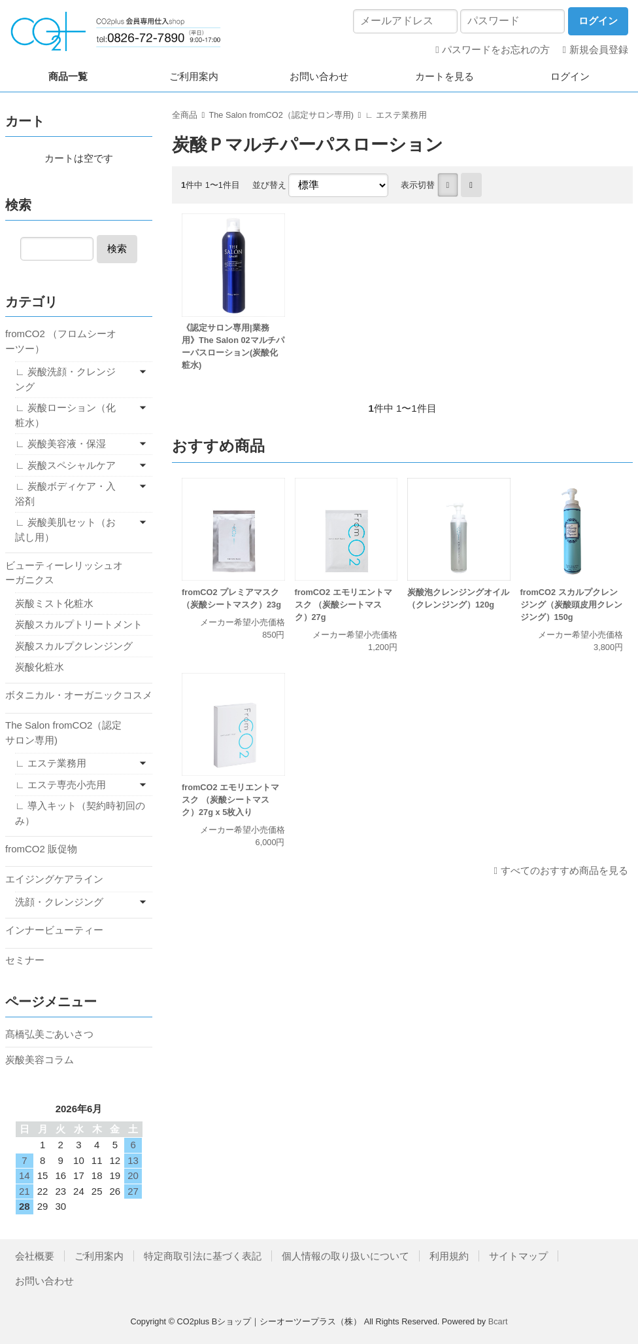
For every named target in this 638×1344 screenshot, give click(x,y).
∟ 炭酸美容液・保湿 (60, 443)
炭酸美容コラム (39, 1059)
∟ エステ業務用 (395, 115)
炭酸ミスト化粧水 (54, 603)
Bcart (498, 1321)
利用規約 (449, 1256)
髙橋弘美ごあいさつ (49, 1034)
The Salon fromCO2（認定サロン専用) (281, 115)
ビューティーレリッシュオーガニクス (64, 573)
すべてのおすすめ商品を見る (564, 870)
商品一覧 (68, 76)
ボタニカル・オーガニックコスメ (78, 694)
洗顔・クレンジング (59, 901)
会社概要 (34, 1256)
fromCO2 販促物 (41, 848)
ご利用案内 (193, 76)
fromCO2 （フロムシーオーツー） (60, 341)
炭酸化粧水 (39, 666)
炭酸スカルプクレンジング (74, 645)
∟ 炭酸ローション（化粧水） (65, 415)
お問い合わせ (319, 76)
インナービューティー (54, 929)
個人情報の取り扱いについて (345, 1256)
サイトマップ (518, 1256)
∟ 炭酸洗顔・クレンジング (65, 379)
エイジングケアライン (54, 878)
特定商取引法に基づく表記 (202, 1256)
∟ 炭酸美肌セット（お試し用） (65, 530)
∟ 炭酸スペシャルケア (65, 465)
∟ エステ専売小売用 (60, 784)
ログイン (570, 76)
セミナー (24, 960)
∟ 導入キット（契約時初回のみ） (80, 813)
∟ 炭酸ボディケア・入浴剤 (65, 494)
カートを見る (444, 76)
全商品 (184, 115)
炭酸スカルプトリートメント (79, 624)
